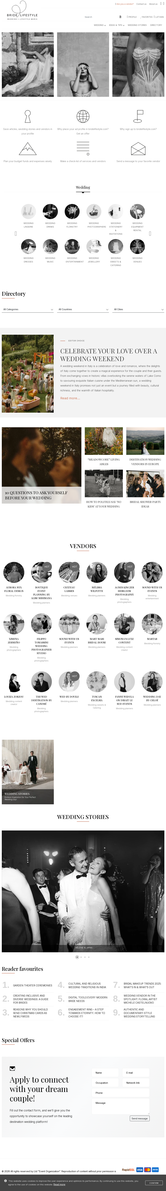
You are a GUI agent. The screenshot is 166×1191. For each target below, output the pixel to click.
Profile (132, 17)
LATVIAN (159, 17)
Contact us (141, 4)
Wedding (100, 25)
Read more (59, 1184)
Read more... (70, 398)
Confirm (154, 1183)
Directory (156, 25)
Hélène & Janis (83, 947)
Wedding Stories (137, 25)
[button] (77, 957)
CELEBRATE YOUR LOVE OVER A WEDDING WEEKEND (108, 354)
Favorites (146, 17)
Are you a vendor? (125, 4)
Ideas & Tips (116, 25)
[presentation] (116, 1122)
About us (153, 4)
